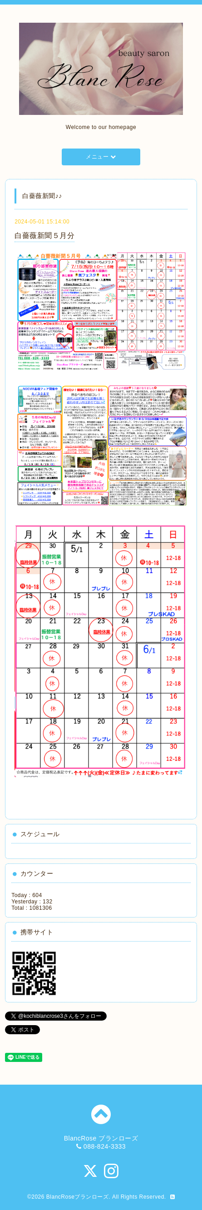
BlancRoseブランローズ (77, 1197)
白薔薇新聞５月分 (44, 235)
